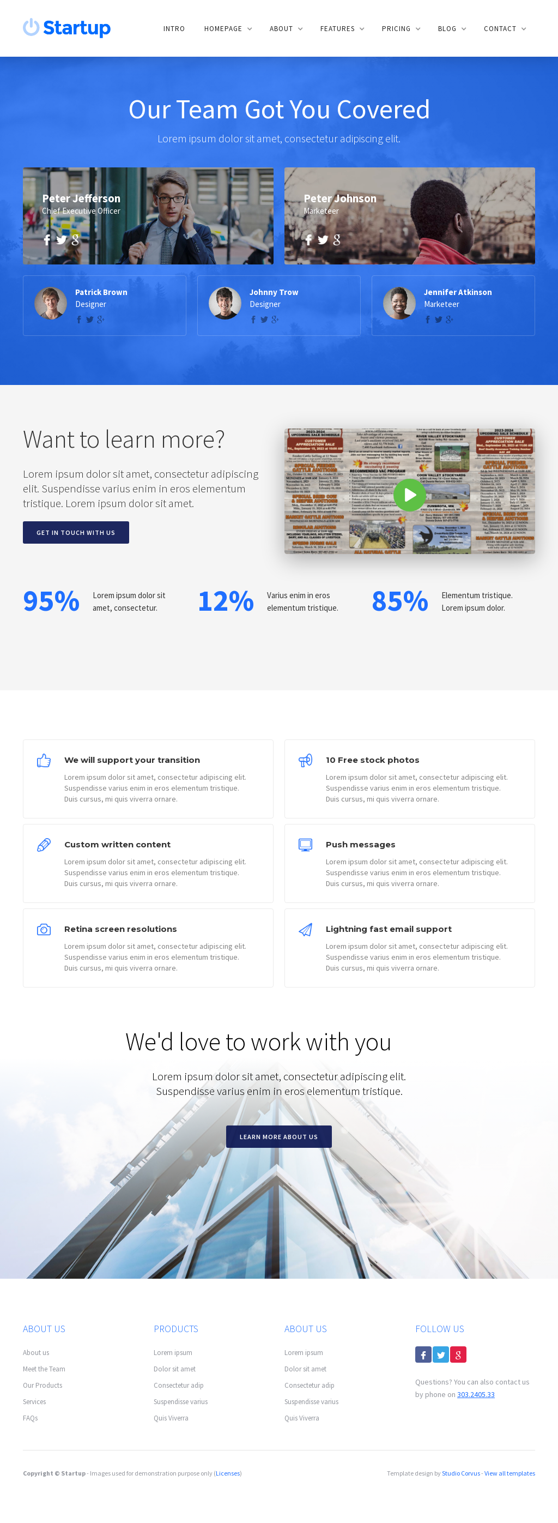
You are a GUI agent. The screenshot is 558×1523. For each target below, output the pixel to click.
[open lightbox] (409, 491)
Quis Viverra (171, 1418)
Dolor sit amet (175, 1369)
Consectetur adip (179, 1385)
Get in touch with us (76, 532)
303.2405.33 (476, 1394)
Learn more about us (279, 1137)
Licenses (228, 1473)
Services (34, 1401)
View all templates (509, 1473)
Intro (174, 28)
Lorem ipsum (173, 1352)
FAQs (30, 1418)
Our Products (42, 1385)
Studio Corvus (461, 1473)
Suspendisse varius (181, 1401)
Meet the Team (44, 1369)
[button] (227, 29)
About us (36, 1352)
